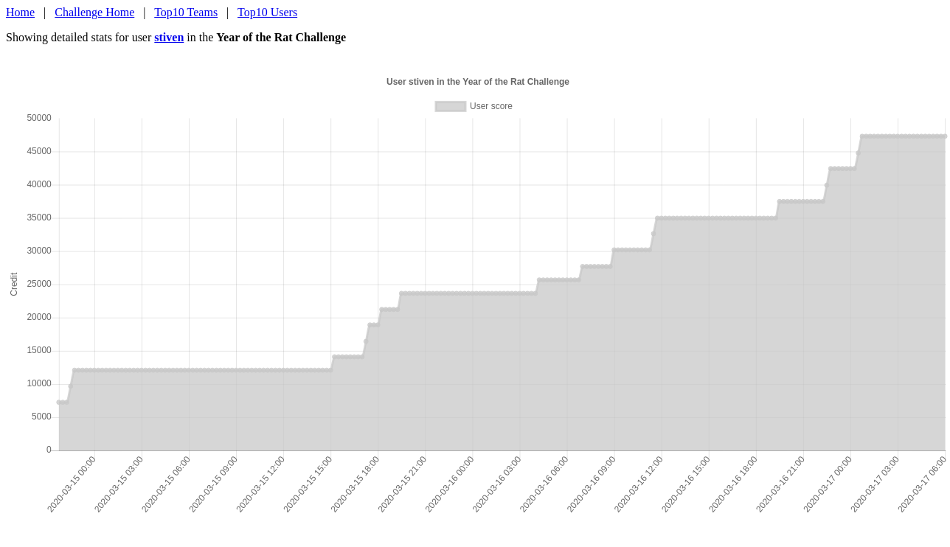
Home (20, 12)
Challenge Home (94, 12)
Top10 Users (267, 12)
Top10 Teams (186, 12)
